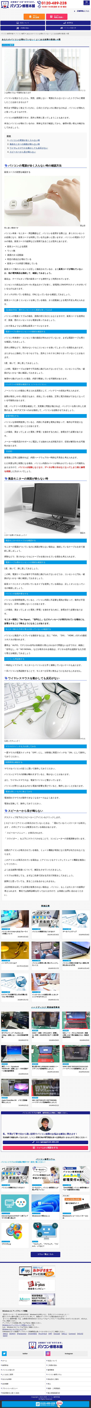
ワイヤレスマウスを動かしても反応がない (29, 148)
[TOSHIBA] (32, 1334)
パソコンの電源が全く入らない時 (25, 140)
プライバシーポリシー (10, 1388)
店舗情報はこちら (81, 11)
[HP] (50, 1334)
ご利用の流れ (22, 28)
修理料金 (68, 23)
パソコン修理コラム (55, 1374)
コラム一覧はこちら (45, 1254)
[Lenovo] (72, 1334)
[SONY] (12, 1334)
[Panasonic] (21, 1334)
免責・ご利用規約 (54, 1388)
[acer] (5, 1336)
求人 (49, 1384)
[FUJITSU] (43, 1334)
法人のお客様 (6, 1379)
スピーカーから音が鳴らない (23, 152)
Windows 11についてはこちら (12, 1329)
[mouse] (57, 1334)
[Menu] (86, 2)
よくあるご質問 (7, 1374)
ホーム (4, 1361)
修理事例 (51, 1370)
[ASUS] (80, 1334)
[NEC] (5, 1334)
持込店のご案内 (53, 1379)
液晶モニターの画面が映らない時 (25, 144)
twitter (15, 1353)
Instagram (59, 1353)
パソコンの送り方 (68, 28)
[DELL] (64, 1334)
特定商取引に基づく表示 (10, 1393)
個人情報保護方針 (54, 1393)
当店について (22, 23)
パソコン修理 (8, 45)
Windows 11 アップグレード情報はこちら (16, 1325)
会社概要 (5, 1384)
